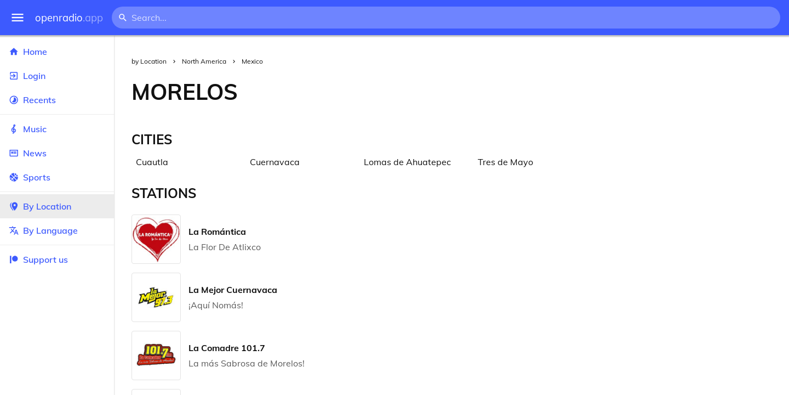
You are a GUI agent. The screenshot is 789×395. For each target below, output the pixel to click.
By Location (57, 206)
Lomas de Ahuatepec (407, 161)
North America (204, 61)
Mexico (252, 61)
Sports (57, 177)
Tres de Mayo (505, 161)
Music (57, 129)
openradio (69, 18)
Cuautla (152, 161)
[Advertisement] (522, 92)
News (57, 153)
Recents (57, 100)
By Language (57, 230)
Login (57, 76)
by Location (149, 61)
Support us (38, 259)
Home (57, 52)
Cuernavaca (275, 161)
